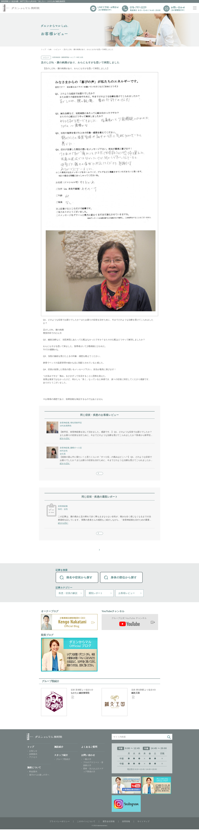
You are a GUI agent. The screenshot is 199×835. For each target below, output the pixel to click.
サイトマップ (143, 827)
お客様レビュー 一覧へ (100, 555)
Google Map (76, 706)
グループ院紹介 (63, 765)
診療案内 (33, 760)
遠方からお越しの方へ (39, 780)
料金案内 (33, 777)
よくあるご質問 (89, 752)
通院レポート (96, 599)
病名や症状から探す (79, 583)
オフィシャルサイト (79, 703)
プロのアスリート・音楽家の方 (93, 769)
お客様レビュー (126, 599)
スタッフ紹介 (61, 761)
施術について (34, 773)
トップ (43, 49)
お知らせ (33, 757)
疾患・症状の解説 (68, 599)
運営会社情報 (109, 827)
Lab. (50, 49)
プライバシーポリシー (59, 827)
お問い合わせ (88, 761)
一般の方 (87, 765)
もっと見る (99, 475)
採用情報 (126, 827)
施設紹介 (58, 752)
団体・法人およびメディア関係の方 (93, 775)
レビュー (57, 49)
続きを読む (65, 438)
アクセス (33, 763)
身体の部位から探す (124, 583)
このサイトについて (86, 827)
